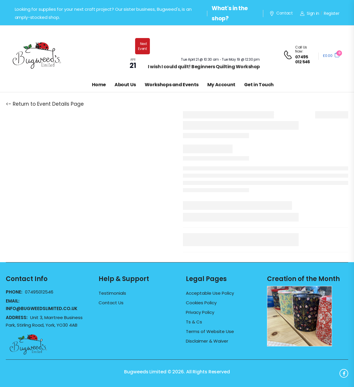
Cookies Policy (201, 302)
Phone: (14, 292)
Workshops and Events (172, 84)
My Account (221, 84)
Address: (17, 317)
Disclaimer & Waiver (207, 341)
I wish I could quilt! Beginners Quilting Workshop (204, 66)
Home (99, 84)
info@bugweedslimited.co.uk (41, 308)
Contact (281, 13)
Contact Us (111, 302)
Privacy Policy (200, 312)
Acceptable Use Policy (210, 293)
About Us (125, 84)
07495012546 (39, 292)
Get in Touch (259, 84)
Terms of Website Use (210, 331)
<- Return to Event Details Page (45, 103)
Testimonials (112, 293)
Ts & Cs (194, 322)
